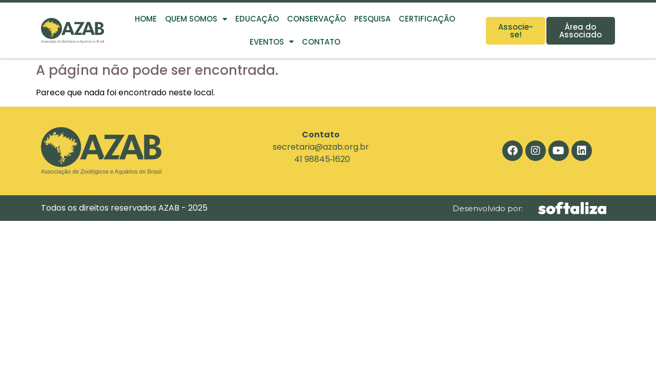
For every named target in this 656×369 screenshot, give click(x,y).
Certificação (427, 18)
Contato (321, 41)
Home (146, 18)
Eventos (272, 42)
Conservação (316, 18)
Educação (257, 18)
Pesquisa (372, 18)
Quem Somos (196, 19)
